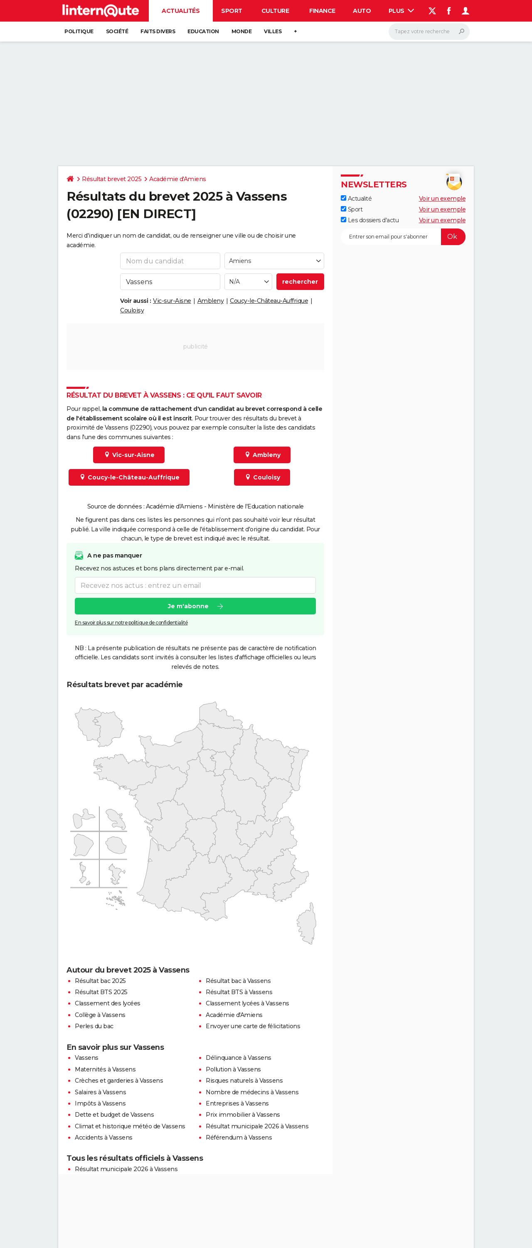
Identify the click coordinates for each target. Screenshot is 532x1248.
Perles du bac (94, 1026)
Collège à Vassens (100, 1015)
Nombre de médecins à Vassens (252, 1092)
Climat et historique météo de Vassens (130, 1126)
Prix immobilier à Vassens (243, 1114)
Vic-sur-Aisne (172, 301)
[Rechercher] (429, 31)
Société (117, 31)
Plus (401, 11)
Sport (231, 11)
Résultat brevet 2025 (111, 179)
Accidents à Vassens (104, 1137)
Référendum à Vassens (239, 1137)
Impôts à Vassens (100, 1103)
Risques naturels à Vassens (244, 1080)
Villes (272, 31)
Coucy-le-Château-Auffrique (269, 301)
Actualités (181, 11)
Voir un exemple (442, 198)
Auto (362, 11)
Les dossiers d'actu (370, 220)
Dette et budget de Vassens (114, 1114)
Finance (322, 11)
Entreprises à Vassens (237, 1103)
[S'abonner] (403, 236)
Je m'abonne (188, 606)
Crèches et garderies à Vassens (119, 1080)
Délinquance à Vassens (238, 1057)
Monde (242, 31)
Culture (275, 11)
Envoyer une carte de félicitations (253, 1026)
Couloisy (132, 310)
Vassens (87, 1057)
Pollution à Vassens (233, 1069)
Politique (79, 31)
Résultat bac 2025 (100, 981)
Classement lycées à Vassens (247, 1003)
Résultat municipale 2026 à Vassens (257, 1126)
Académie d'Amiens (177, 179)
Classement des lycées (107, 1003)
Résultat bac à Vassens (238, 981)
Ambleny (210, 301)
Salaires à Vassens (100, 1092)
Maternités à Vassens (105, 1069)
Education (203, 31)
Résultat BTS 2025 (101, 992)
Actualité (356, 198)
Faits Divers (157, 31)
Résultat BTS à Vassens (239, 992)
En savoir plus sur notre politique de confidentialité (131, 623)
